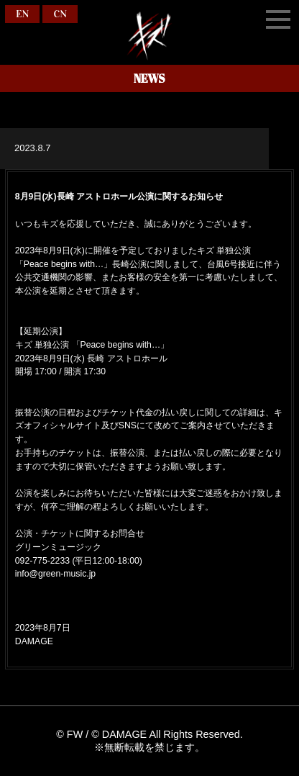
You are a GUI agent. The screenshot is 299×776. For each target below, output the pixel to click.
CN (60, 13)
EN (22, 13)
